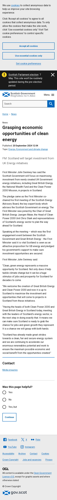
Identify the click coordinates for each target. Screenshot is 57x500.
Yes (10, 392)
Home (5, 114)
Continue (9, 417)
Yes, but (13, 406)
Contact (33, 453)
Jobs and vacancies (31, 459)
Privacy (48, 459)
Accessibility (8, 453)
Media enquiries (10, 370)
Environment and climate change (32, 149)
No (10, 399)
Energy (12, 149)
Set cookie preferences (28, 63)
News (14, 114)
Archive (22, 453)
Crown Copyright (10, 459)
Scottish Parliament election (23, 74)
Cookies (45, 453)
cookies (15, 5)
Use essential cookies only (28, 56)
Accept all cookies (28, 46)
